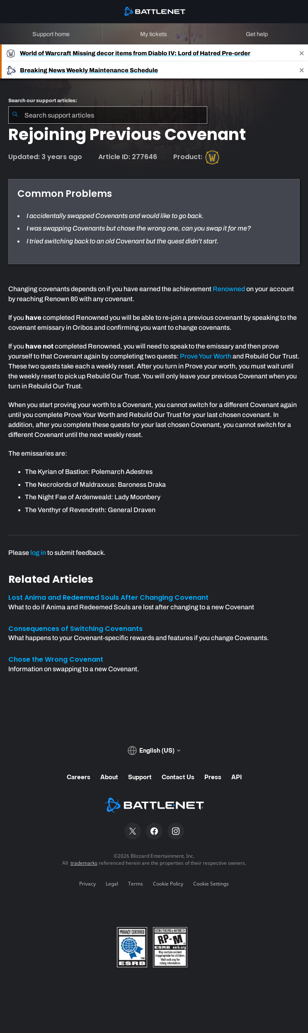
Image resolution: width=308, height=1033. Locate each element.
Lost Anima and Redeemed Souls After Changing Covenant (108, 597)
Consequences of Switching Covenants (75, 628)
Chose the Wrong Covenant (55, 659)
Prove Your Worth (205, 356)
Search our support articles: (42, 100)
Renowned (229, 288)
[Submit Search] (15, 115)
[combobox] (107, 115)
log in (38, 552)
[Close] (302, 52)
